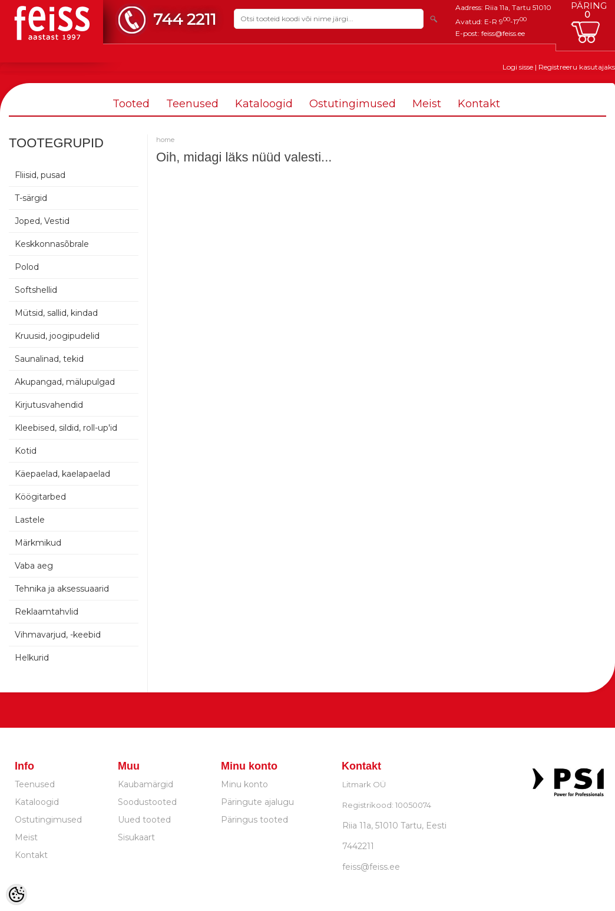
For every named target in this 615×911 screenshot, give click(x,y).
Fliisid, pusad (40, 175)
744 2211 (184, 19)
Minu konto (244, 784)
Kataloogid (264, 103)
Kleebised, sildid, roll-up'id (66, 428)
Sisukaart (136, 837)
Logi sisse (517, 66)
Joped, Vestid (42, 221)
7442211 (358, 846)
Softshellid (36, 290)
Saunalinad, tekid (49, 359)
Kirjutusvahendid (49, 405)
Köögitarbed (40, 496)
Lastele (30, 519)
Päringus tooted (254, 819)
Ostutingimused (352, 103)
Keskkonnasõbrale (52, 244)
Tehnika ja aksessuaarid (62, 588)
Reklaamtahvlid (46, 611)
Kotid (26, 450)
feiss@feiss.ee (503, 33)
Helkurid (32, 657)
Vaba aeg (34, 565)
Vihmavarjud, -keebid (58, 634)
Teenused (192, 103)
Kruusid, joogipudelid (57, 336)
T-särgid (31, 198)
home (165, 140)
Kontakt (479, 103)
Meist (426, 103)
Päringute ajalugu (257, 802)
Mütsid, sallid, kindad (56, 313)
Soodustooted (147, 802)
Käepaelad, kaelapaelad (62, 473)
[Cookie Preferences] (16, 894)
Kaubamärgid (145, 784)
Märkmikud (38, 542)
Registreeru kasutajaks (576, 66)
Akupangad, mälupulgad (65, 382)
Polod (27, 267)
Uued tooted (144, 819)
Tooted (131, 103)
